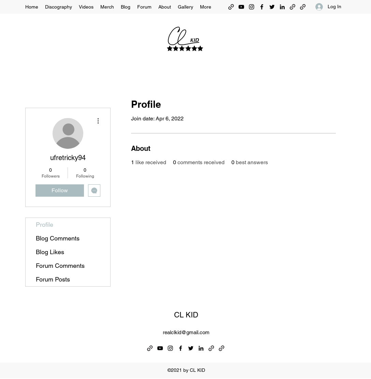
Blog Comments (58, 238)
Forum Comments (60, 265)
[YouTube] (241, 6)
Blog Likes (50, 252)
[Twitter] (272, 6)
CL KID (186, 315)
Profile (44, 224)
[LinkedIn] (282, 6)
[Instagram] (251, 6)
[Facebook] (261, 6)
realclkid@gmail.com (186, 332)
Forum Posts (53, 279)
